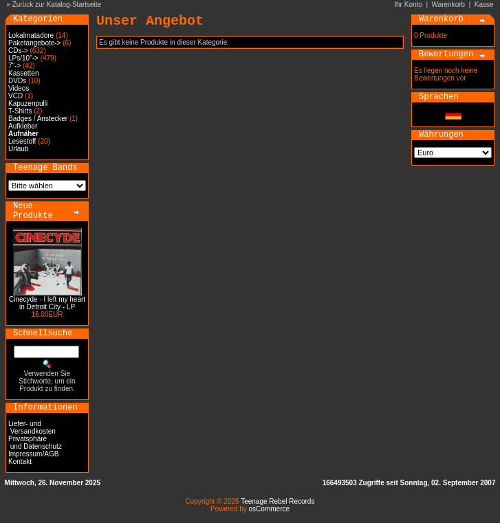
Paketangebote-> (34, 43)
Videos (18, 88)
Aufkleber (22, 126)
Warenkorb (449, 4)
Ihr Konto (408, 4)
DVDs (17, 81)
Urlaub (18, 149)
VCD (15, 96)
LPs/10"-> (23, 58)
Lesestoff (22, 141)
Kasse (484, 4)
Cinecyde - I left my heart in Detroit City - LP (47, 303)
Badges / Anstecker (37, 118)
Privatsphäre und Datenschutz (35, 442)
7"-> (14, 65)
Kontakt (20, 461)
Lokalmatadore (31, 35)
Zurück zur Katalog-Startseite (57, 4)
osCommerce (269, 509)
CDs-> (18, 50)
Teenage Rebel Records (277, 501)
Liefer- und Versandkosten (32, 427)
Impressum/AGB (33, 454)
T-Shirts (20, 111)
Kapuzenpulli (27, 103)
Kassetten (23, 73)
